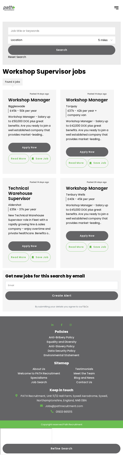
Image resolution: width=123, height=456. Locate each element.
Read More (18, 158)
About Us (39, 369)
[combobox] (61, 40)
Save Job (42, 158)
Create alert (61, 296)
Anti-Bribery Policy (61, 337)
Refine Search (61, 449)
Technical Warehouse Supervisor (20, 193)
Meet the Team (84, 373)
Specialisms (38, 378)
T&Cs (85, 306)
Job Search (39, 382)
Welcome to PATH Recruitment (39, 373)
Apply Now (29, 147)
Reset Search (17, 57)
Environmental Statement (61, 355)
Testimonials (84, 369)
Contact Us (84, 382)
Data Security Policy (61, 351)
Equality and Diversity (61, 342)
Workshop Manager (29, 100)
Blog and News (84, 378)
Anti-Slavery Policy (62, 346)
